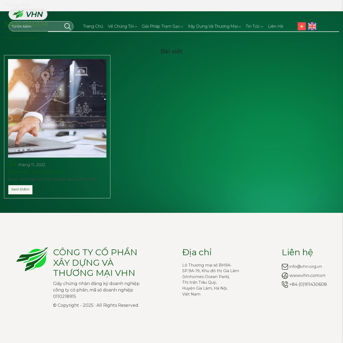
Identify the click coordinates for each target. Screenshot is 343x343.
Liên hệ (275, 26)
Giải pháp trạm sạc (162, 26)
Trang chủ (93, 26)
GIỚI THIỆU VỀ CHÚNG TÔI (35, 172)
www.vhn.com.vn (307, 275)
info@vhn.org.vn (305, 266)
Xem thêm (20, 189)
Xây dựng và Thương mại (214, 26)
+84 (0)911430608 (308, 284)
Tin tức (254, 26)
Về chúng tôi (122, 26)
